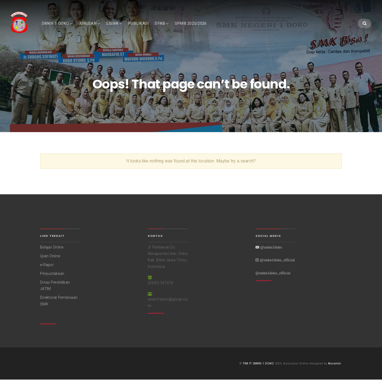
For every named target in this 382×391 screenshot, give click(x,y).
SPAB (168, 28)
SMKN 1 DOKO (63, 28)
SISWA (120, 28)
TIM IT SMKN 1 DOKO (258, 374)
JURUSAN (95, 28)
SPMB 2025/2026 (198, 28)
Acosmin (334, 374)
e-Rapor (47, 276)
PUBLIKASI (146, 28)
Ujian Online (50, 267)
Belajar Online (52, 258)
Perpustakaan (52, 285)
